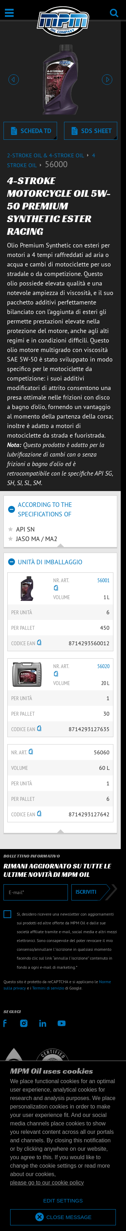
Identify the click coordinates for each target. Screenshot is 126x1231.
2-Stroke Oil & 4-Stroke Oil (49, 155)
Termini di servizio (48, 988)
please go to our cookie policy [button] (47, 1183)
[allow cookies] (63, 1217)
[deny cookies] (63, 1201)
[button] (14, 79)
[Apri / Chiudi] (9, 13)
